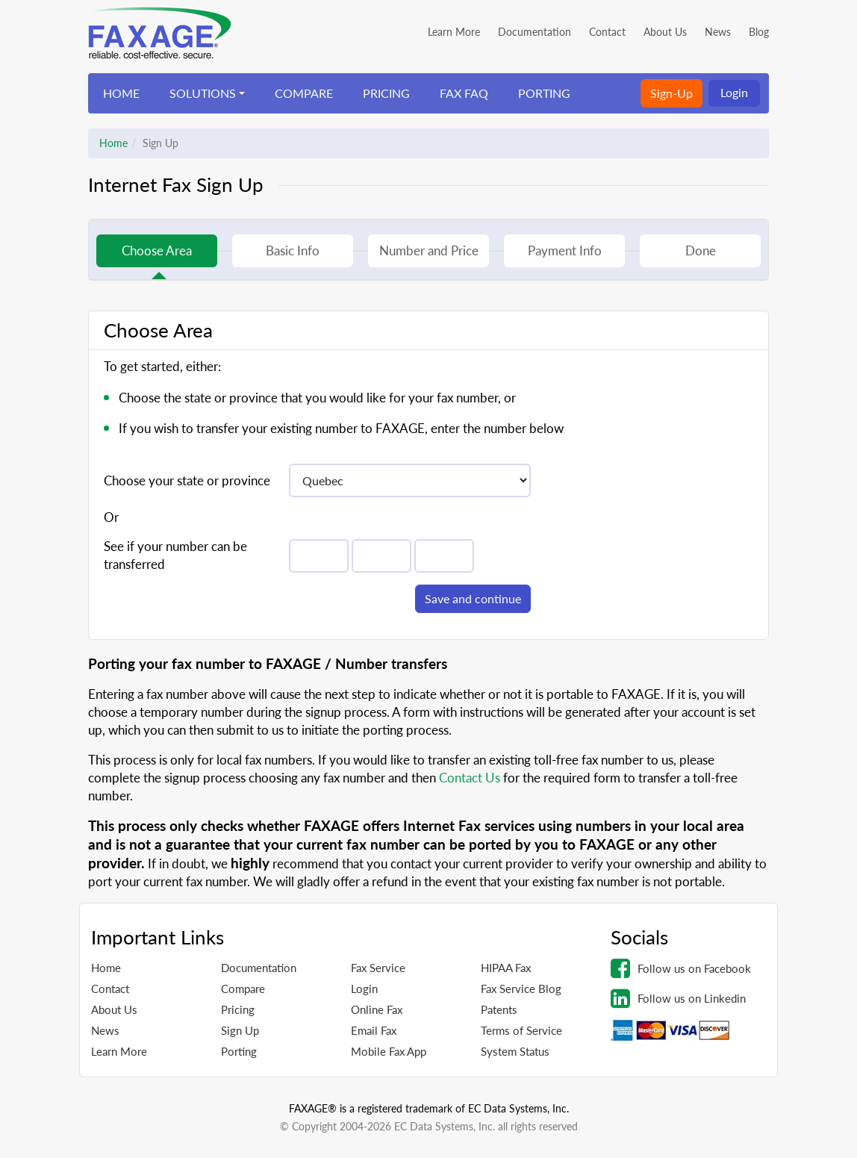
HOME (121, 93)
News (718, 31)
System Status (515, 1051)
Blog (759, 31)
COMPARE (304, 93)
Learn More (454, 31)
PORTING (544, 93)
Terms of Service (521, 1030)
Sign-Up (671, 93)
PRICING (386, 93)
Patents (499, 1009)
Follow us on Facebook (681, 968)
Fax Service (378, 967)
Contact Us (469, 777)
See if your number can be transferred (175, 555)
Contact (607, 31)
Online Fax (376, 1009)
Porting (239, 1051)
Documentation (534, 31)
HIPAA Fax (506, 967)
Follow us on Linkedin (678, 998)
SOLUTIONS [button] (202, 93)
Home (113, 143)
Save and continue (473, 598)
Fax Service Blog (521, 988)
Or (111, 517)
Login (734, 92)
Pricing (238, 1009)
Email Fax (373, 1030)
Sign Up (240, 1030)
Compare (243, 988)
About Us (665, 31)
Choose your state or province (187, 480)
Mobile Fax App (388, 1051)
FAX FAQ (464, 93)
